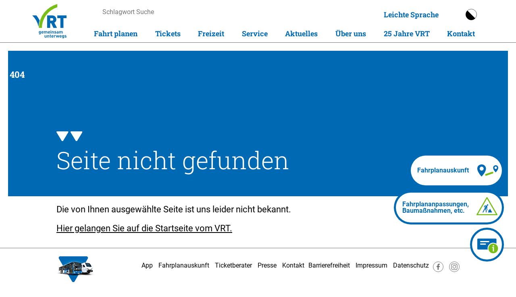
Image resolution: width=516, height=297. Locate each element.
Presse (267, 265)
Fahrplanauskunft (183, 265)
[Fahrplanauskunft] (456, 170)
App (147, 265)
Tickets (168, 33)
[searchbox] (178, 12)
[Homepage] (49, 21)
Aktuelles (301, 33)
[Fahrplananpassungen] (449, 207)
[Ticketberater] (487, 245)
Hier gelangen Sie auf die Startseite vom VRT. (144, 228)
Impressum (371, 265)
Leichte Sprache (411, 14)
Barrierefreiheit (329, 265)
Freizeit (211, 33)
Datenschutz (411, 265)
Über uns (350, 33)
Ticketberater (233, 265)
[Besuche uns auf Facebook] (438, 270)
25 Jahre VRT (407, 33)
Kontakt (461, 33)
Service (255, 33)
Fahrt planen (115, 33)
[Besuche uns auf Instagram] (454, 270)
